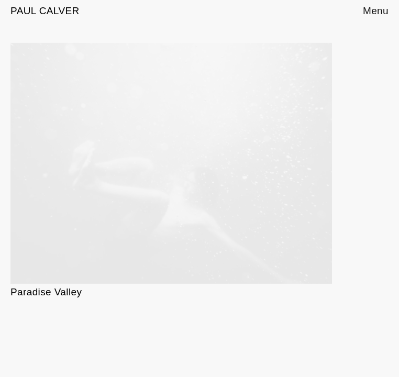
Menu (376, 11)
